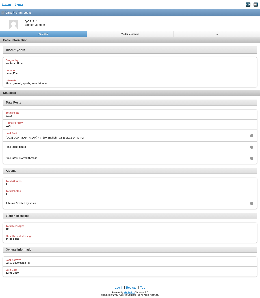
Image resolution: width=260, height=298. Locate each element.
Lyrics (19, 4)
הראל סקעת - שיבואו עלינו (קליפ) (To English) (31, 137)
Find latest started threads (21, 158)
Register (132, 287)
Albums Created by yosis (21, 203)
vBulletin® (129, 292)
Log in (119, 287)
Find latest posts (16, 146)
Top (142, 287)
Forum (6, 4)
